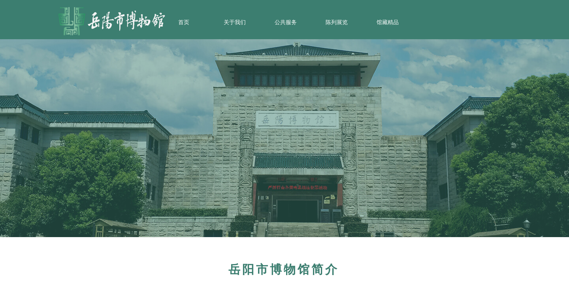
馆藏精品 (388, 22)
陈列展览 (337, 22)
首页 (183, 22)
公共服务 (286, 22)
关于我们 (235, 22)
